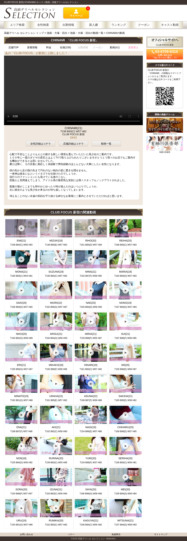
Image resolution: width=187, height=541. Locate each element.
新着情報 (32, 47)
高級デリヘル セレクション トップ (24, 32)
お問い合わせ (26, 534)
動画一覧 (106, 143)
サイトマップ (160, 534)
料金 (48, 47)
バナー (71, 534)
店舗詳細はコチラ (73, 143)
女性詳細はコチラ (40, 143)
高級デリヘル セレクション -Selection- (97, 538)
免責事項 (116, 534)
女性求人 (133, 47)
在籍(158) (65, 47)
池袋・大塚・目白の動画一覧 (86, 32)
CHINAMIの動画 (115, 32)
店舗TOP (13, 47)
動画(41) (115, 47)
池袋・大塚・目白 (57, 32)
